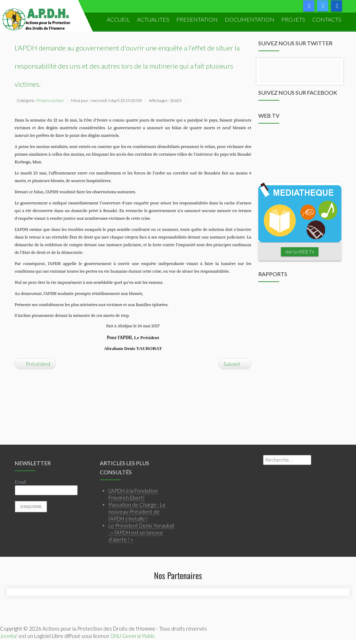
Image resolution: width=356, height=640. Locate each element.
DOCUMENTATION (249, 19)
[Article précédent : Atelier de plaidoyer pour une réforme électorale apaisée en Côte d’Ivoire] (35, 363)
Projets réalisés (50, 100)
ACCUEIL (118, 19)
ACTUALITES (153, 19)
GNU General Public (132, 636)
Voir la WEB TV (299, 252)
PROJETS (293, 19)
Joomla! (9, 636)
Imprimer (192, 101)
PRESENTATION (197, 19)
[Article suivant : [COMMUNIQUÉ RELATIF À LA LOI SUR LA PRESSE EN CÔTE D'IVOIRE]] (234, 363)
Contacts (326, 19)
